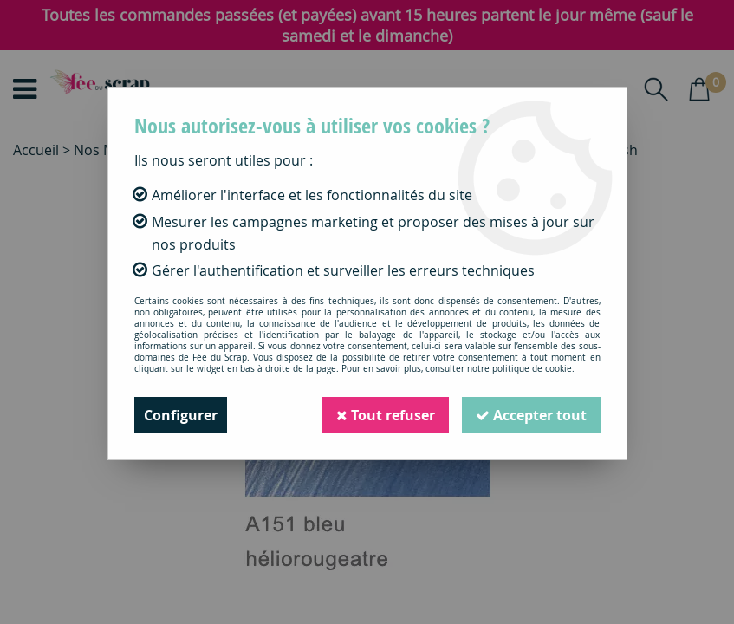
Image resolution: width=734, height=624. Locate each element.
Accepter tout (531, 415)
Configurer (181, 415)
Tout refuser (385, 415)
